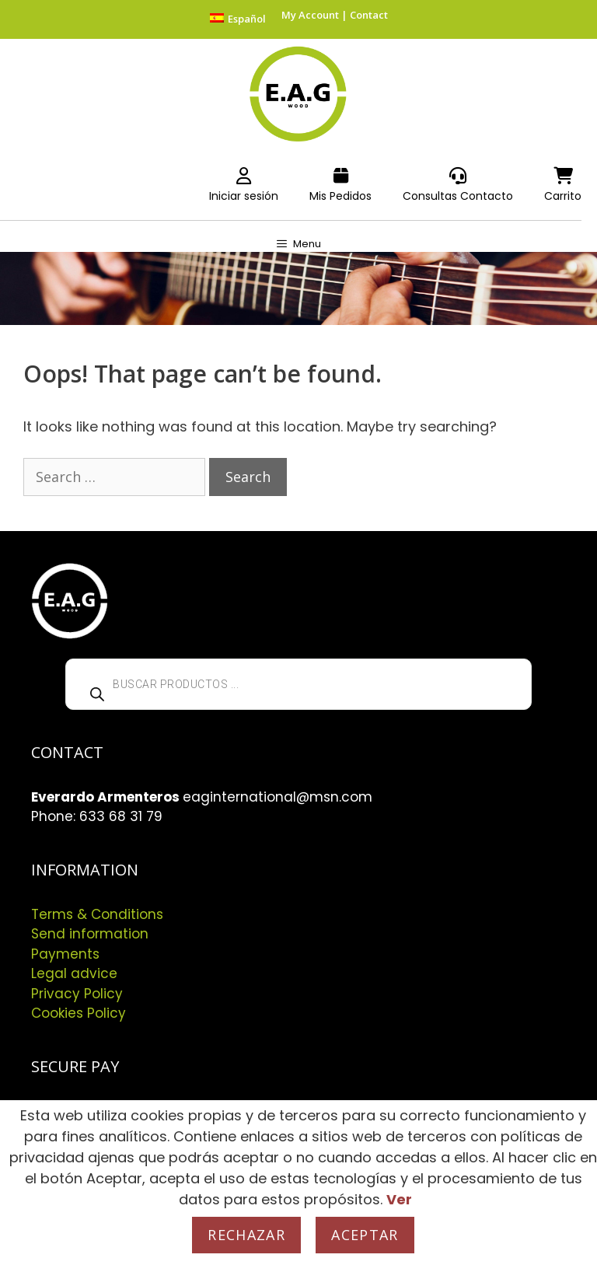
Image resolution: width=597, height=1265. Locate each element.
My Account (310, 15)
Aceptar (364, 1234)
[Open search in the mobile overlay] (298, 684)
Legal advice (74, 973)
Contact (369, 15)
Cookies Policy (78, 1013)
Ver (399, 1199)
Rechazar (246, 1234)
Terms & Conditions (97, 914)
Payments (65, 954)
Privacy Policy (77, 993)
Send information (89, 933)
